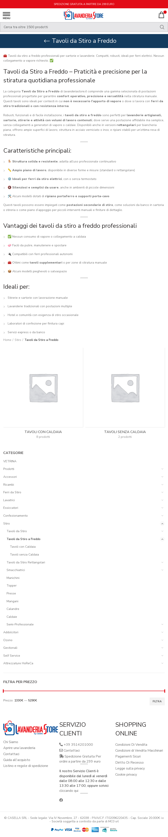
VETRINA (9, 461)
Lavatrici (9, 500)
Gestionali (10, 648)
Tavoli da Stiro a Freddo (23, 539)
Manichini (13, 578)
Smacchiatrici (16, 570)
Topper (12, 585)
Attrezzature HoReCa (18, 663)
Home (7, 340)
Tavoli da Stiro (17, 531)
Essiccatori (10, 508)
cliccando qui (68, 790)
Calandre (13, 609)
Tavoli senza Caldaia (24, 554)
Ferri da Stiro (12, 492)
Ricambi (8, 485)
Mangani (12, 601)
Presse (11, 593)
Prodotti (8, 469)
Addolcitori (10, 632)
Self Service (11, 656)
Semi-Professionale (20, 624)
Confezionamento (15, 516)
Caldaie (12, 617)
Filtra (157, 701)
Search (162, 27)
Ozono (7, 640)
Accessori (10, 477)
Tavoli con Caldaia (23, 547)
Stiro (6, 523)
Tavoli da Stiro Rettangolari (26, 562)
